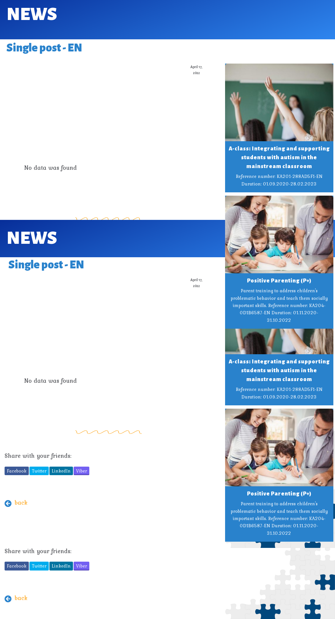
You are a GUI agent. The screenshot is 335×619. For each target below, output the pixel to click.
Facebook (16, 471)
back (20, 502)
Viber (81, 471)
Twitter (39, 471)
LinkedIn (61, 471)
